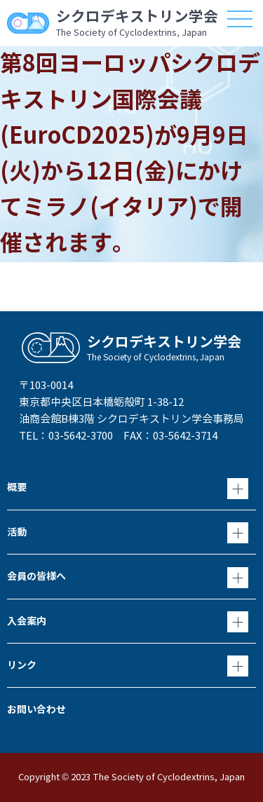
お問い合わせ (36, 709)
